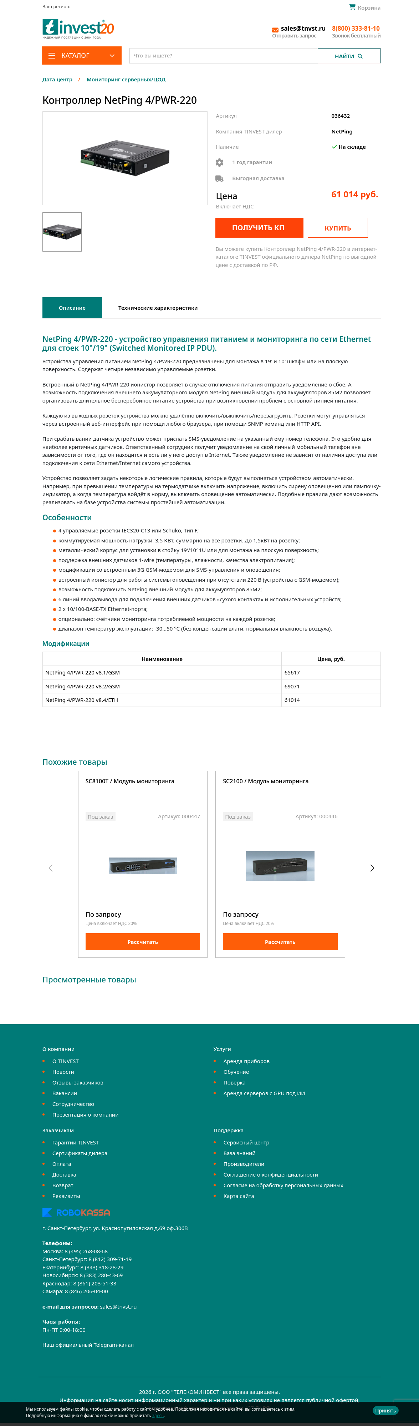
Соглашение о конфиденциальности (271, 1177)
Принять (385, 1410)
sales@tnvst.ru (118, 1309)
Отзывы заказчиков (77, 1085)
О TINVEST (65, 1063)
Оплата (61, 1166)
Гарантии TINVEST (75, 1145)
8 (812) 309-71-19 (110, 1262)
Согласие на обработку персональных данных (283, 1188)
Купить (344, 228)
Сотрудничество (73, 1106)
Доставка (64, 1177)
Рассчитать (143, 945)
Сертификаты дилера (80, 1155)
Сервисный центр (247, 1145)
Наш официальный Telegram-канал (88, 1347)
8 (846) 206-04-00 (86, 1294)
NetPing (342, 131)
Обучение (236, 1074)
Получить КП (254, 227)
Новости (63, 1074)
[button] (372, 870)
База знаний (240, 1155)
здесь (158, 1415)
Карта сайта (239, 1198)
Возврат (62, 1188)
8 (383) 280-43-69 (101, 1278)
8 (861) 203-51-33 (94, 1286)
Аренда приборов (247, 1063)
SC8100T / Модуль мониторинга (130, 781)
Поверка (235, 1085)
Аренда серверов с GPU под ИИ (264, 1095)
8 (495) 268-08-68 (86, 1254)
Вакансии (64, 1095)
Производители (244, 1166)
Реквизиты (66, 1198)
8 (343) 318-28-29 (101, 1270)
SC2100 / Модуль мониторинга (265, 781)
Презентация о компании (85, 1117)
